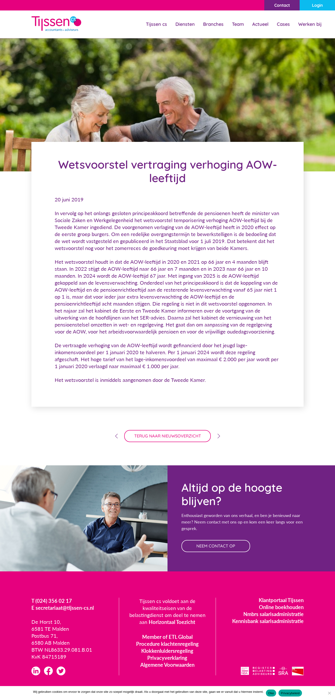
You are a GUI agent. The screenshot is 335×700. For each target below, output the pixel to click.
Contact (282, 5)
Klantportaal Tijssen (281, 600)
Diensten (185, 24)
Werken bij (310, 24)
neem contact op (215, 546)
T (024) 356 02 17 (51, 601)
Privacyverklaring (167, 658)
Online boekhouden (281, 607)
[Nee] (329, 693)
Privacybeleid (290, 693)
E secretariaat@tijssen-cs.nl (62, 608)
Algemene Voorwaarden (167, 665)
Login (317, 5)
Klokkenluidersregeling (167, 651)
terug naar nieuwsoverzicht (167, 436)
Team (238, 24)
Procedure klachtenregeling (167, 644)
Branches (213, 24)
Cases (283, 24)
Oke (271, 693)
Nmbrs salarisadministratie (273, 614)
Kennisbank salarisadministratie (268, 621)
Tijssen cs (156, 24)
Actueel (260, 24)
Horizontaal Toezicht (172, 622)
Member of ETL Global (167, 637)
